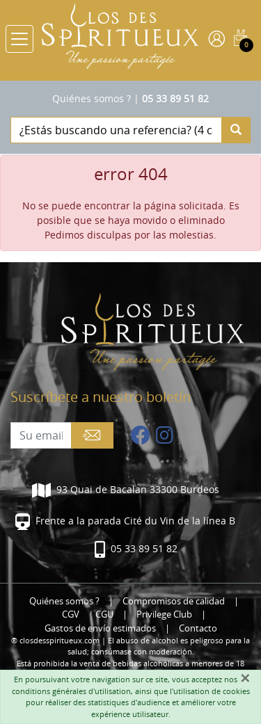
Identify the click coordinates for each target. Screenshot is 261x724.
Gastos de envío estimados (100, 628)
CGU (104, 614)
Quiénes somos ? (91, 98)
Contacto (198, 628)
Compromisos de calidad (173, 601)
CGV (70, 614)
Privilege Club (164, 614)
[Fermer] (245, 678)
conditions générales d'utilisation (71, 691)
